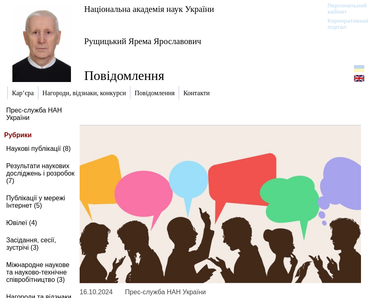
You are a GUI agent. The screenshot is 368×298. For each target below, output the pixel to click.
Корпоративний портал (343, 24)
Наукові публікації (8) (38, 148)
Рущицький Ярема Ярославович (142, 41)
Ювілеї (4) (21, 222)
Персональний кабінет (343, 8)
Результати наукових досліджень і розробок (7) (40, 173)
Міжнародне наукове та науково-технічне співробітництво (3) (37, 272)
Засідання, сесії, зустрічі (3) (31, 244)
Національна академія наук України (149, 9)
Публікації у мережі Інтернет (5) (35, 202)
